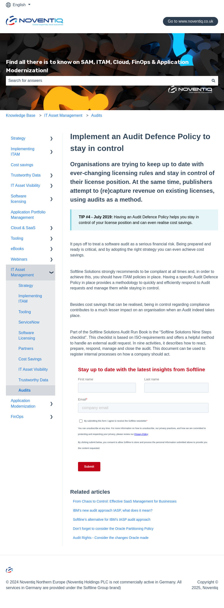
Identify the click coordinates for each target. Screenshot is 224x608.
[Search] (213, 80)
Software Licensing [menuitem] (26, 335)
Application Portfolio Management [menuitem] (28, 215)
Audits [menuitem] (24, 390)
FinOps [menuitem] (17, 417)
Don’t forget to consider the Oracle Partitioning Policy (113, 529)
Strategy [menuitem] (18, 138)
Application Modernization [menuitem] (23, 403)
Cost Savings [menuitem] (29, 359)
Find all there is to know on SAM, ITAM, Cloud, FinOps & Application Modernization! (97, 66)
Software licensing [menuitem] (18, 199)
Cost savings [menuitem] (22, 165)
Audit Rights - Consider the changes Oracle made (110, 538)
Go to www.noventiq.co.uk (190, 21)
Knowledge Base (20, 115)
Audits (96, 115)
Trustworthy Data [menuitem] (25, 175)
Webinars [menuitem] (19, 259)
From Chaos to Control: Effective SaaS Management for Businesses (124, 501)
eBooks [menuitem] (17, 249)
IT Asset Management (63, 115)
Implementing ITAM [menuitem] (22, 151)
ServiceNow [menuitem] (28, 322)
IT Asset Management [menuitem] (22, 272)
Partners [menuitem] (25, 348)
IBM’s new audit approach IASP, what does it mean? (112, 510)
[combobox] (107, 80)
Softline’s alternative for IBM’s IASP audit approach (111, 519)
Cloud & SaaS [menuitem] (23, 228)
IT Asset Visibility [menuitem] (25, 185)
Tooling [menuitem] (17, 238)
